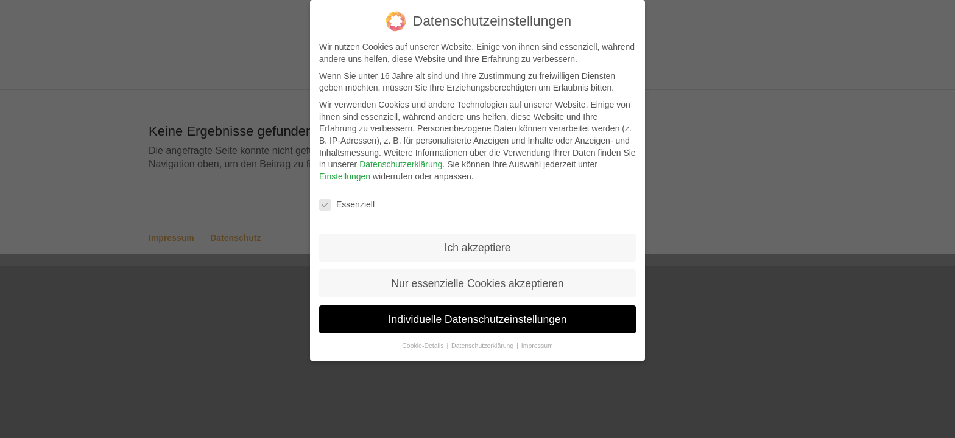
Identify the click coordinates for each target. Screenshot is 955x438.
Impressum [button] (537, 345)
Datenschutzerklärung (400, 164)
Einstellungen (344, 176)
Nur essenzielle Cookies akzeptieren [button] (477, 283)
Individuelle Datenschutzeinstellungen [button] (478, 319)
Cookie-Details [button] (423, 345)
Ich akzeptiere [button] (478, 248)
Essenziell (347, 204)
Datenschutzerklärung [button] (483, 345)
